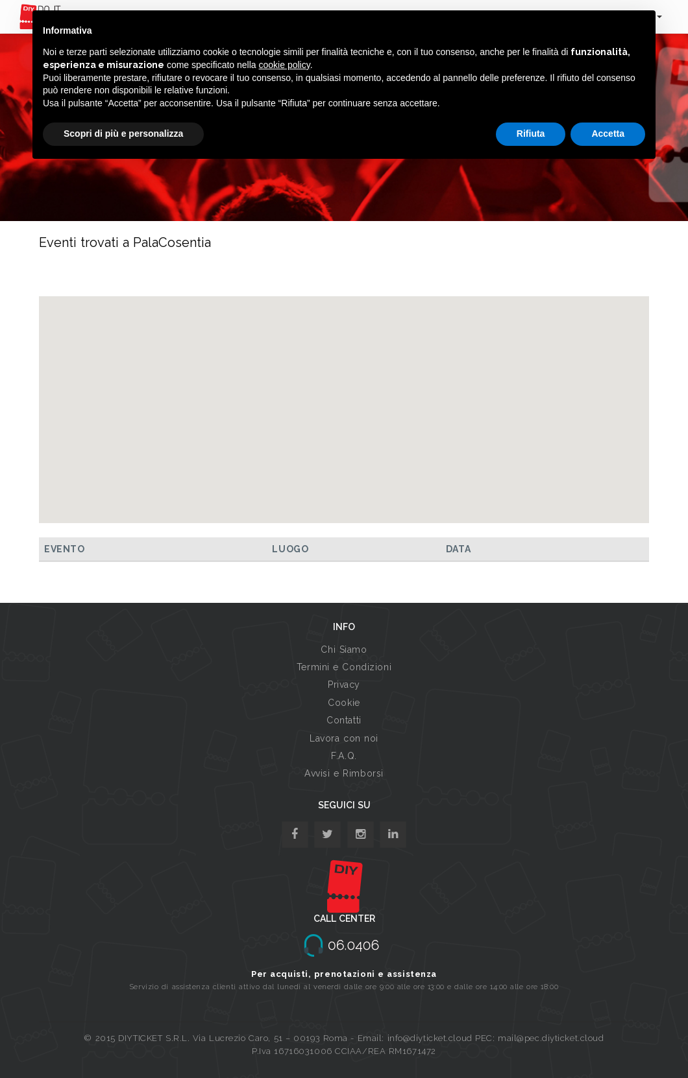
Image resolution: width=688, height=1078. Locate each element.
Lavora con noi (344, 738)
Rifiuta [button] (531, 133)
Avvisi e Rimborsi (344, 773)
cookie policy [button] (284, 65)
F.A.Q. (343, 756)
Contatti (343, 720)
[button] (344, 398)
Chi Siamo (344, 649)
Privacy (344, 684)
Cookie (344, 702)
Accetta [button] (607, 133)
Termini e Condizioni (344, 667)
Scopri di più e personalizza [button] (123, 133)
